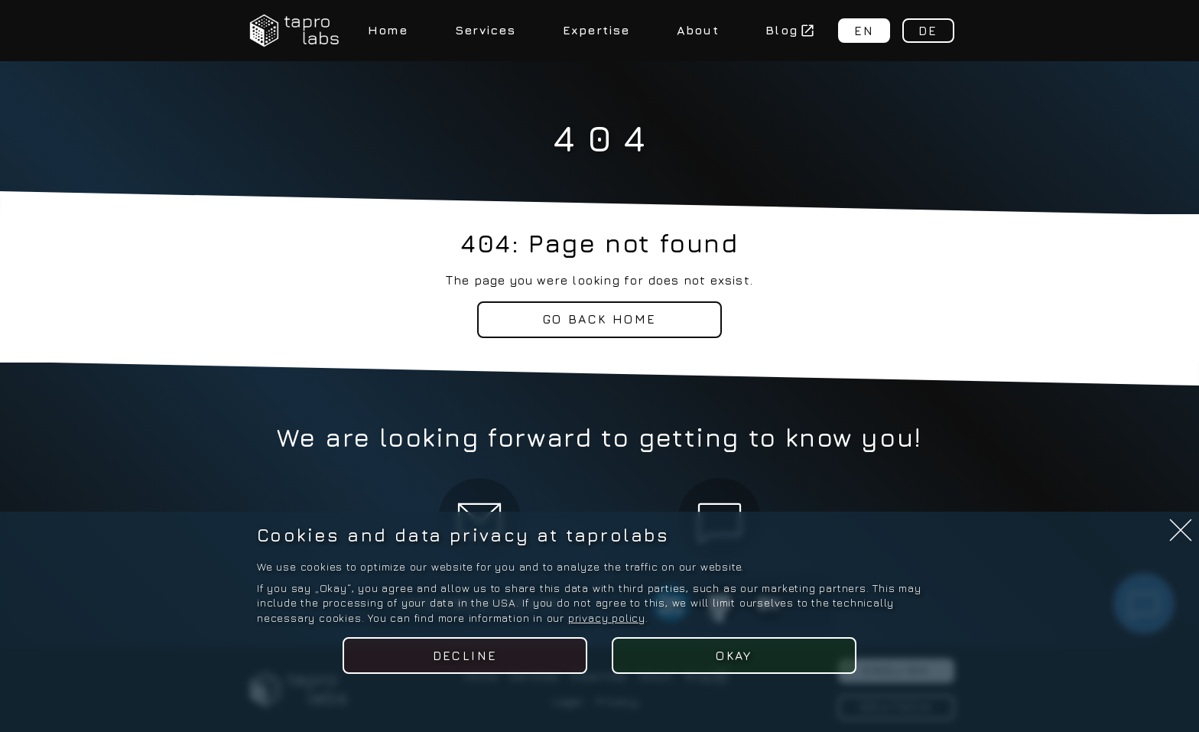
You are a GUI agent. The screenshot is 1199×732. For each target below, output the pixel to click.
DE (928, 30)
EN (864, 30)
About (698, 30)
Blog (789, 30)
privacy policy (606, 617)
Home (388, 30)
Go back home (600, 319)
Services (485, 30)
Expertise (596, 30)
